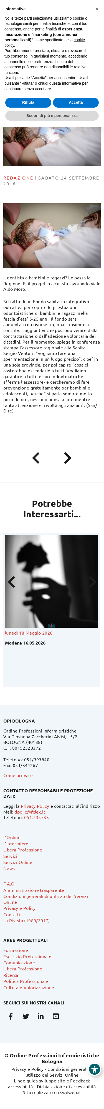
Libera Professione (22, 849)
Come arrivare (18, 775)
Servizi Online (17, 862)
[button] (96, 8)
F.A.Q (8, 883)
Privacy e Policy (19, 908)
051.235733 (36, 817)
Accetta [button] (76, 102)
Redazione (18, 177)
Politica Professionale (25, 981)
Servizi (10, 856)
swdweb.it (70, 1092)
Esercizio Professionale (27, 956)
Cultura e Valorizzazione (28, 987)
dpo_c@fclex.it (29, 811)
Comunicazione (19, 962)
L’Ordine (12, 837)
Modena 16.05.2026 (26, 643)
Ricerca (10, 975)
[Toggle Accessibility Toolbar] (94, 1069)
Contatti (11, 914)
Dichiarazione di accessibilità (66, 1086)
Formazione (15, 950)
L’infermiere (16, 843)
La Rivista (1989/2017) (26, 920)
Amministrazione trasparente (33, 890)
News (9, 868)
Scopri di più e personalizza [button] (51, 115)
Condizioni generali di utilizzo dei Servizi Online (59, 1071)
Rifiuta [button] (28, 102)
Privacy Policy (35, 806)
